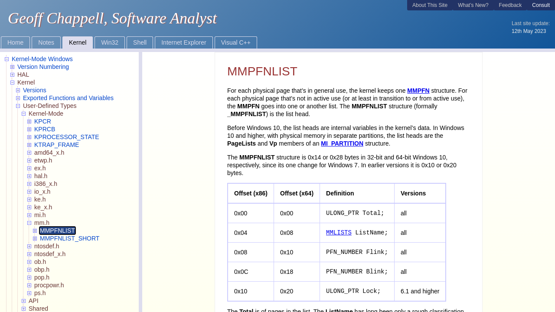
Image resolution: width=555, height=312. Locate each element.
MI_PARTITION (342, 143)
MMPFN (418, 90)
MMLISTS (339, 232)
